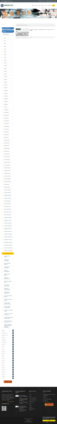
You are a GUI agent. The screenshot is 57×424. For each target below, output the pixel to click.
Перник (3, 364)
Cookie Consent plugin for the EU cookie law (49, 422)
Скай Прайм (28, 420)
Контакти (49, 5)
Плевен (3, 337)
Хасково (3, 344)
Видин (3, 362)
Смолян (3, 358)
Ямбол (3, 378)
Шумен (3, 355)
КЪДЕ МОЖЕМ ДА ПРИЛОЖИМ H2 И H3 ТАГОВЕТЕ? (23, 407)
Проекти (45, 397)
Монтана (3, 353)
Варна (3, 346)
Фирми (43, 5)
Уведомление (45, 400)
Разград (3, 367)
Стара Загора (4, 342)
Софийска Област (5, 333)
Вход (53, 5)
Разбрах (49, 420)
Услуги (39, 5)
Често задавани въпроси (47, 399)
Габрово (3, 374)
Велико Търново (4, 335)
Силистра (3, 376)
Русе (3, 348)
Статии (46, 5)
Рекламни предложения (32, 399)
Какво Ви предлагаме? (32, 398)
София (3, 371)
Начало (33, 5)
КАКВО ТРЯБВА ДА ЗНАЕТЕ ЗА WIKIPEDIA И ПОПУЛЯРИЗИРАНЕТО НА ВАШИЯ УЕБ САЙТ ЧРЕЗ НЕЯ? (23, 398)
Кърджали (3, 369)
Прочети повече (11, 401)
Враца (3, 349)
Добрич (3, 365)
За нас (36, 5)
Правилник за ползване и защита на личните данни (49, 395)
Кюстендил (4, 351)
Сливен (3, 360)
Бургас (3, 330)
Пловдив (3, 332)
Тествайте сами (31, 401)
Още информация (50, 418)
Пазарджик (4, 339)
